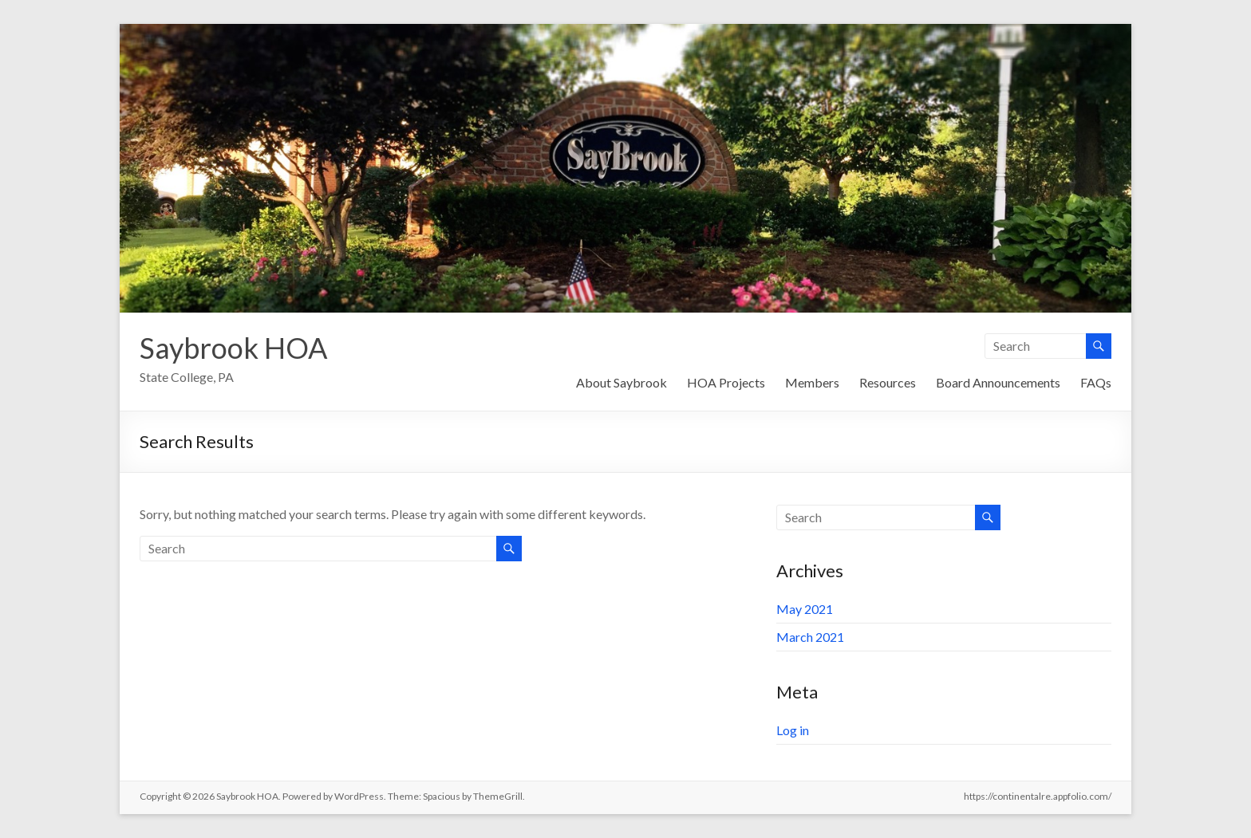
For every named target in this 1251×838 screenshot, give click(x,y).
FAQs (1095, 382)
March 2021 (810, 636)
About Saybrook (621, 382)
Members (812, 382)
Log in (792, 730)
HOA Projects (726, 382)
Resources (887, 382)
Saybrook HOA (233, 347)
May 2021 (804, 608)
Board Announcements (998, 382)
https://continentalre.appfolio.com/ (1037, 796)
